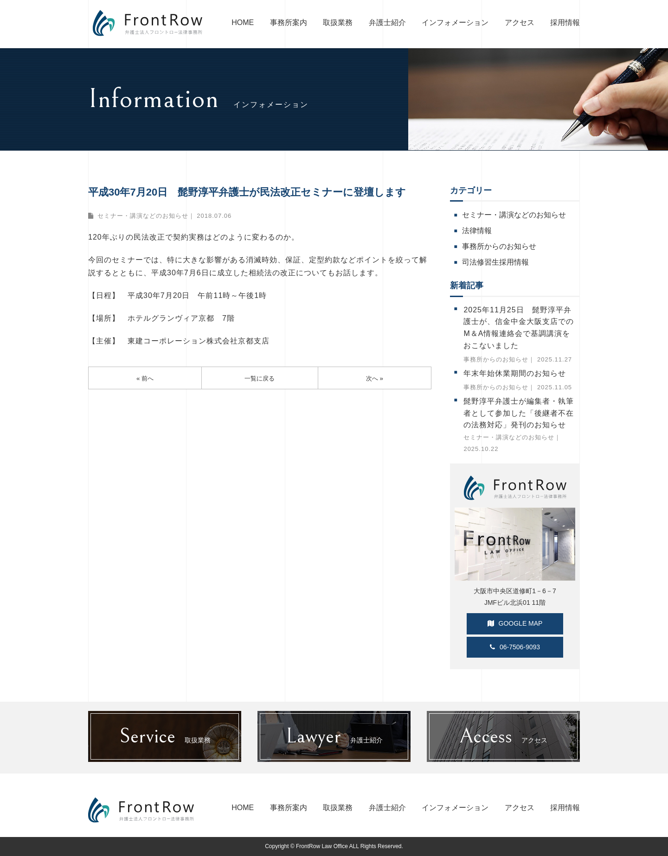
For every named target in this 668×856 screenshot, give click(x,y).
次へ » (375, 378)
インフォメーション (455, 22)
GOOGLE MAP (515, 623)
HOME (242, 22)
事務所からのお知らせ (499, 246)
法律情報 (477, 231)
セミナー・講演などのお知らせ (142, 215)
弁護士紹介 (387, 22)
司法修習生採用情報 (495, 262)
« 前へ (145, 378)
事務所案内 (288, 22)
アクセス (519, 22)
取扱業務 (338, 22)
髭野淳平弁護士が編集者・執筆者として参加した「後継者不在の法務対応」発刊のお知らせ (518, 413)
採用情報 (565, 22)
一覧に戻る (260, 378)
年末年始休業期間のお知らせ (514, 373)
